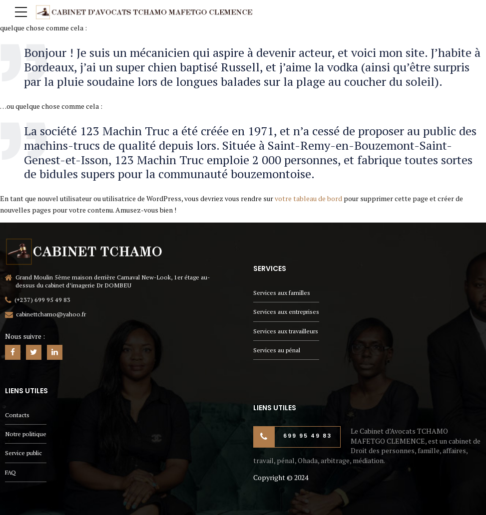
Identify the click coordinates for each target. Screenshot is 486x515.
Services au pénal (276, 350)
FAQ (10, 472)
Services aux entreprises (286, 311)
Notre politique (25, 434)
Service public (23, 453)
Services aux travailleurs (285, 331)
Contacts (17, 415)
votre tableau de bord (308, 198)
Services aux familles (281, 292)
